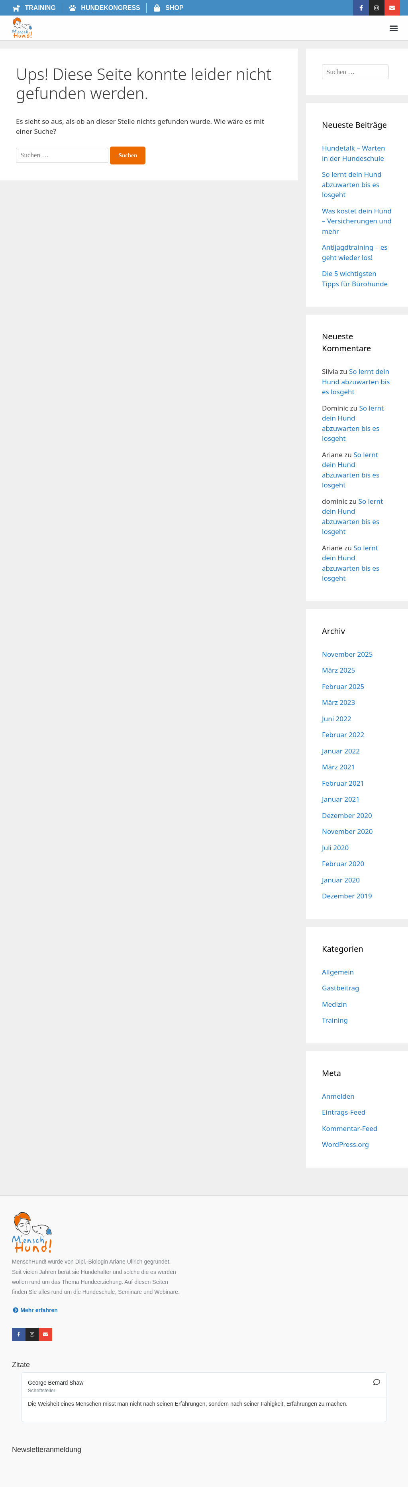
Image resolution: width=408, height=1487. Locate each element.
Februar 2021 (343, 783)
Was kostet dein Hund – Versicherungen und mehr (357, 221)
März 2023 (338, 702)
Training (335, 1020)
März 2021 (338, 766)
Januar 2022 (341, 750)
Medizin (334, 1004)
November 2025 (347, 654)
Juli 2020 (335, 847)
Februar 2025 (343, 686)
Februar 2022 (343, 734)
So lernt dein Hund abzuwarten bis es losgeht (352, 184)
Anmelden (338, 1096)
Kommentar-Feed (349, 1128)
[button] (393, 28)
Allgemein (338, 971)
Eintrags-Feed (343, 1112)
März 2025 (338, 670)
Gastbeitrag (340, 987)
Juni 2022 (336, 718)
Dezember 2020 (347, 815)
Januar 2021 (341, 799)
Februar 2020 (343, 863)
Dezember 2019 (347, 895)
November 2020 (347, 831)
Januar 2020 (341, 879)
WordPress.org (345, 1144)
